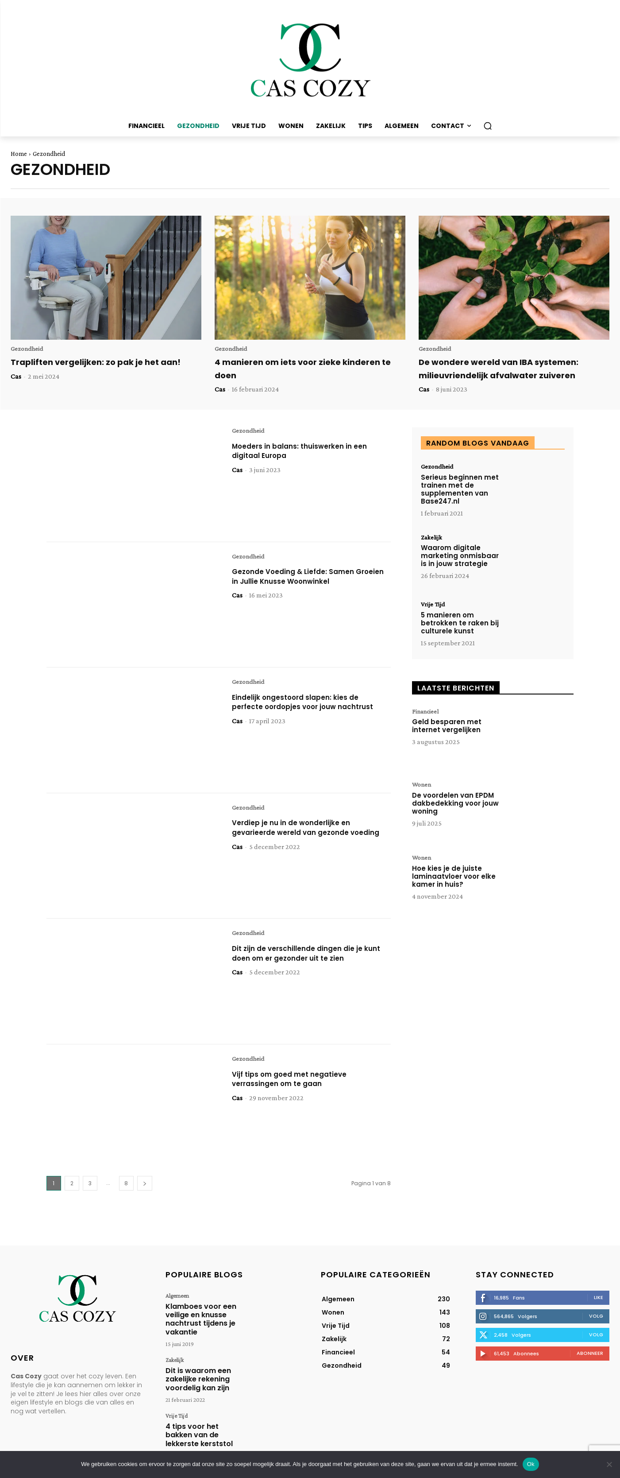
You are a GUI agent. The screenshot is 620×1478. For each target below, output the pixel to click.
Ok (531, 1464)
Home (19, 153)
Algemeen (176, 1296)
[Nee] (609, 1464)
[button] (487, 125)
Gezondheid (28, 349)
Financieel (427, 713)
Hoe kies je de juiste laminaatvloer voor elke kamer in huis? (454, 878)
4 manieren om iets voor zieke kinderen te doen (308, 369)
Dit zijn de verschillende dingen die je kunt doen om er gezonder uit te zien (307, 954)
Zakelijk (432, 538)
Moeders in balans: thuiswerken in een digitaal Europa (309, 451)
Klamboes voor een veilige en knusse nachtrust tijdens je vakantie (196, 1316)
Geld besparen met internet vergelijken (446, 728)
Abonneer (590, 1353)
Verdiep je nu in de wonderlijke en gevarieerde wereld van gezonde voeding (299, 833)
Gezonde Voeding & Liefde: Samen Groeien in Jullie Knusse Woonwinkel (306, 577)
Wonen (422, 786)
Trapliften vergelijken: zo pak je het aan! (94, 369)
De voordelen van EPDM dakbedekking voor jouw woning (455, 805)
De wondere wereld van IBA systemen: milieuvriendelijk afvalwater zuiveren (509, 369)
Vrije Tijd (434, 605)
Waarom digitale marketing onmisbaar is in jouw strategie (460, 557)
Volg (596, 1316)
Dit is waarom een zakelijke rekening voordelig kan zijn (193, 1369)
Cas (16, 389)
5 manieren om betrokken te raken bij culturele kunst (460, 624)
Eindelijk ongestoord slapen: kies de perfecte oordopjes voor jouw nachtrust (304, 708)
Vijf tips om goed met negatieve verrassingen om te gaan (298, 1079)
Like (598, 1297)
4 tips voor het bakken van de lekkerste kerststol (200, 1420)
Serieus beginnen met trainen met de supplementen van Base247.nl (460, 490)
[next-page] (144, 1183)
